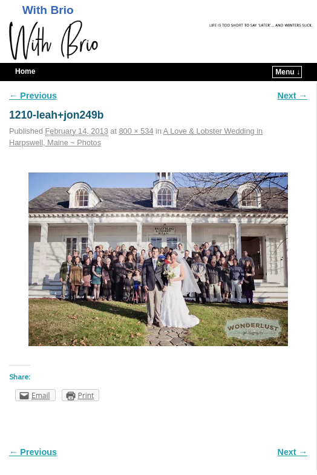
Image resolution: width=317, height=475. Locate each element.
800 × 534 (136, 131)
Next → (292, 95)
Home (25, 71)
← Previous (33, 95)
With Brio (48, 10)
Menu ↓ (287, 72)
